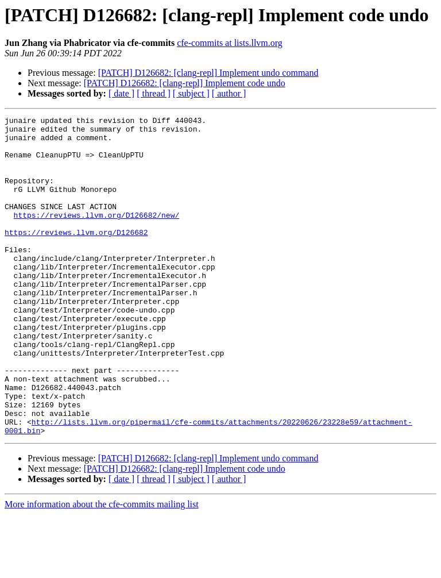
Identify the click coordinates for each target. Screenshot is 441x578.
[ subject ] (191, 93)
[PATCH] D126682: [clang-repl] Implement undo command (208, 73)
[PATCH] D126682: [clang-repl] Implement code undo (184, 83)
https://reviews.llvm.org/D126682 (76, 256)
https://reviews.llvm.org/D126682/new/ (97, 235)
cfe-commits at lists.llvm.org (230, 43)
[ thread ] (154, 93)
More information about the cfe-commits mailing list (102, 568)
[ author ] (229, 93)
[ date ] (121, 93)
